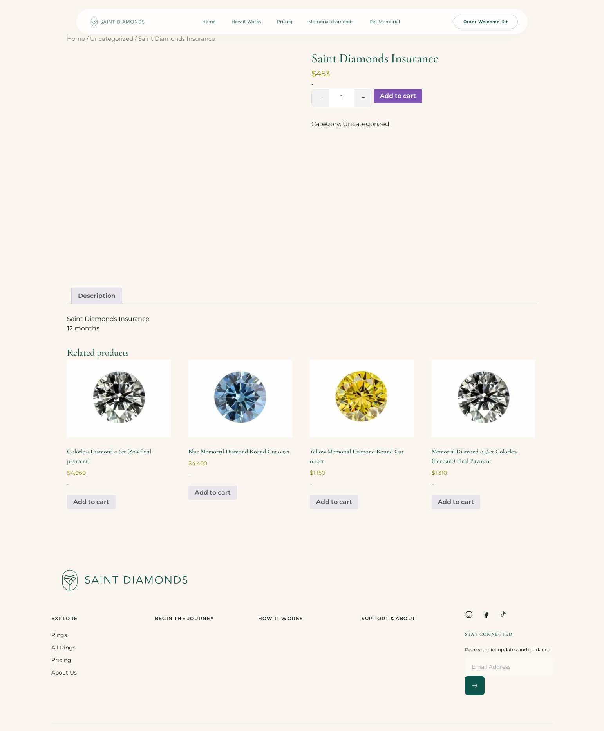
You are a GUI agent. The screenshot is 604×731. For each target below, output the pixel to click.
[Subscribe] (475, 685)
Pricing (285, 21)
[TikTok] (503, 615)
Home (209, 21)
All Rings (63, 647)
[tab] (96, 296)
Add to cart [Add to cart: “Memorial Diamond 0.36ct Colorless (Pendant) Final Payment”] (456, 502)
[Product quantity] (341, 98)
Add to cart (398, 96)
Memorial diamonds (331, 21)
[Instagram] (469, 615)
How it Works (246, 21)
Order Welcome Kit (485, 21)
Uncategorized (111, 38)
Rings (59, 634)
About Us (64, 672)
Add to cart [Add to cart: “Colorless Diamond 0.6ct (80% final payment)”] (91, 502)
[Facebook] (486, 615)
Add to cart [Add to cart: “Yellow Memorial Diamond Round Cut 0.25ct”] (334, 502)
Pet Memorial (384, 21)
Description (97, 295)
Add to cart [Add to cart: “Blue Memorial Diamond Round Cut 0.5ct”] (213, 492)
